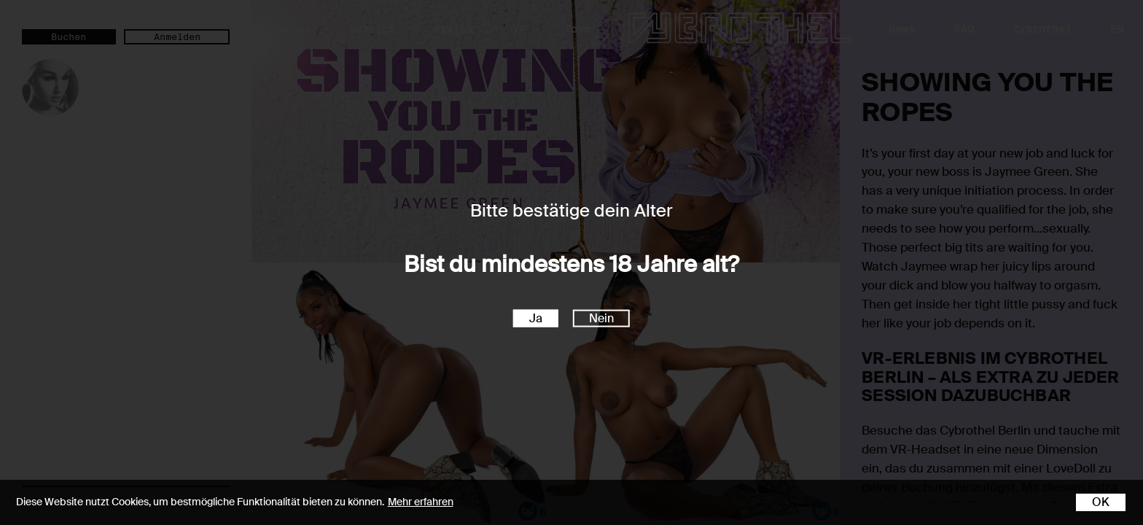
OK (1100, 502)
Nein (601, 317)
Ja (535, 317)
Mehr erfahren (420, 501)
